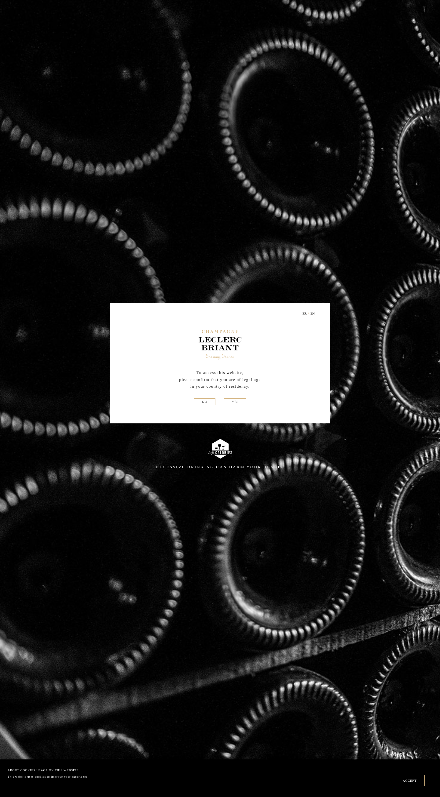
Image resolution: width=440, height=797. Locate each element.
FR (304, 314)
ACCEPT (410, 780)
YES (235, 402)
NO (204, 402)
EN (312, 313)
